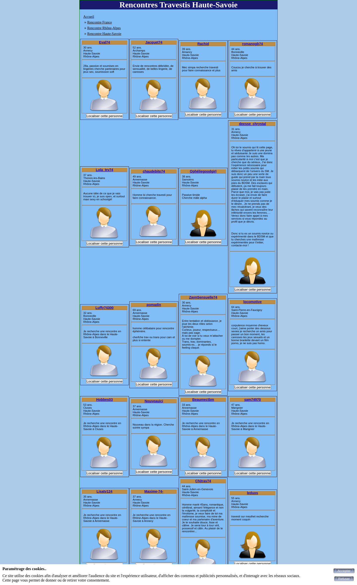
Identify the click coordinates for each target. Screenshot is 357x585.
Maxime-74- (153, 491)
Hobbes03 (104, 400)
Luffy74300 (104, 308)
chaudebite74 (154, 171)
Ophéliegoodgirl (203, 171)
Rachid (203, 44)
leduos (252, 493)
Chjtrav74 (203, 481)
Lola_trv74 (104, 170)
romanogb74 (252, 44)
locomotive (252, 302)
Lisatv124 (105, 491)
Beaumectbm (203, 400)
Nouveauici (154, 401)
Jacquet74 (153, 42)
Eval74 (104, 42)
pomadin (154, 305)
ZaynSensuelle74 (203, 297)
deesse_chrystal (252, 124)
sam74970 (252, 400)
